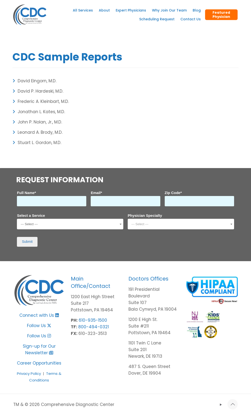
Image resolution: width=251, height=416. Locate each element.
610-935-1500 (93, 320)
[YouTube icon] (221, 404)
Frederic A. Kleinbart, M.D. (41, 101)
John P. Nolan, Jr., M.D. (37, 122)
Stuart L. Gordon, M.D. (37, 143)
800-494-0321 (93, 327)
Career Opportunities (39, 363)
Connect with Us (36, 315)
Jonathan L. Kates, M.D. (39, 112)
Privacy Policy (29, 373)
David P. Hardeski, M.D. (38, 91)
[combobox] (70, 224)
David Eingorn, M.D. (34, 81)
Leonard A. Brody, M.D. (38, 132)
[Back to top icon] (232, 404)
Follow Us (39, 326)
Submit (27, 242)
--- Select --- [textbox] (29, 224)
